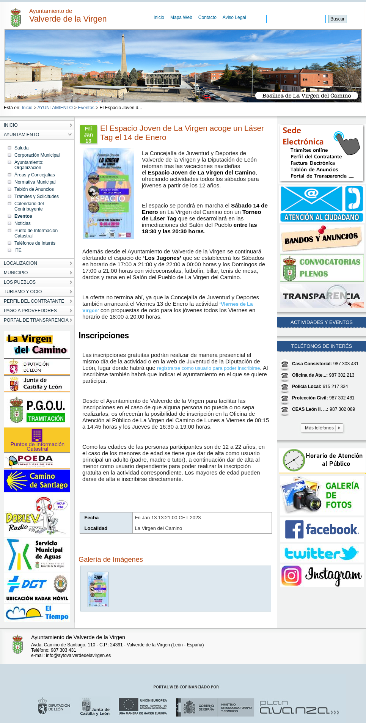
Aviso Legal (234, 17)
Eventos (86, 107)
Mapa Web (181, 17)
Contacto (207, 17)
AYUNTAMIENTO (54, 107)
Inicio (159, 17)
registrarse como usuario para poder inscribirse (208, 368)
